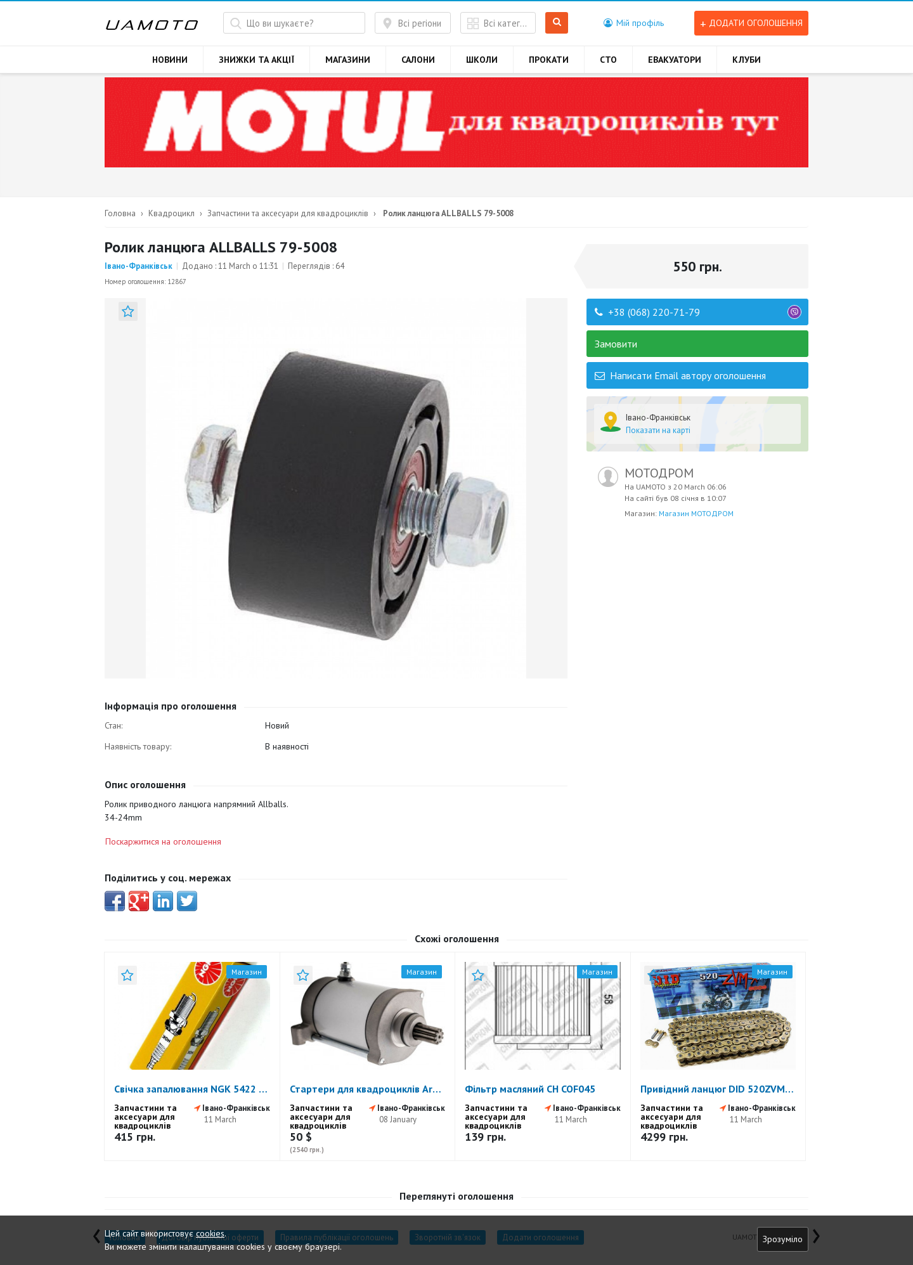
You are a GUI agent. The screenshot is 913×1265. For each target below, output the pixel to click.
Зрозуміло (783, 1239)
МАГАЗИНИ (347, 59)
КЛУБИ (746, 59)
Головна (120, 213)
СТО (608, 59)
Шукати (557, 23)
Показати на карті (658, 430)
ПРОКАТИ (549, 59)
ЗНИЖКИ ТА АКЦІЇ (256, 59)
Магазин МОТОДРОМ (696, 513)
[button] (634, 23)
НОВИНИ (170, 59)
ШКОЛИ (482, 59)
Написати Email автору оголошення (680, 375)
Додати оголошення (751, 23)
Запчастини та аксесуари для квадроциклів (287, 213)
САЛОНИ (418, 59)
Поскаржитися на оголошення (163, 841)
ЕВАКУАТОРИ (674, 59)
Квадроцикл (171, 213)
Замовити (616, 343)
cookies (210, 1233)
